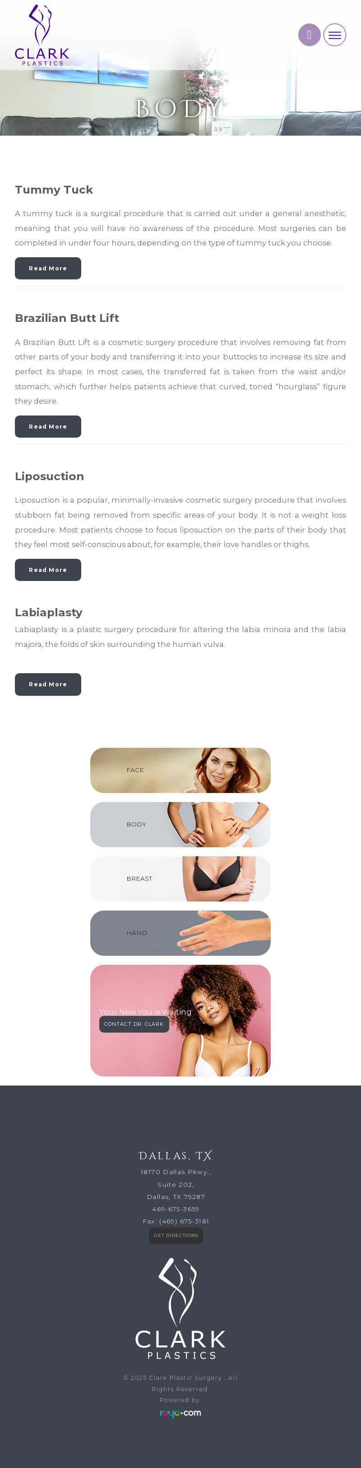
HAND (136, 932)
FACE (135, 770)
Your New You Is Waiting (145, 1011)
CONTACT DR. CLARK (134, 1024)
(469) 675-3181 (184, 1221)
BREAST (139, 878)
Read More (48, 268)
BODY (136, 824)
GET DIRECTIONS (176, 1235)
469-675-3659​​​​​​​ (175, 1209)
